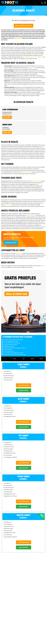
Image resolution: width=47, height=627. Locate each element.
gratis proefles (18, 38)
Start (5, 358)
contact (43, 265)
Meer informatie (23, 385)
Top (23, 358)
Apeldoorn (30, 57)
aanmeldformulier (31, 215)
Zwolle (25, 57)
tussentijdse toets (27, 172)
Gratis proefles (23, 390)
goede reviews (8, 204)
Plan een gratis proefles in (23, 25)
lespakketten (18, 253)
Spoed (32, 358)
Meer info (7, 117)
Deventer (35, 57)
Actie (14, 358)
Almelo (41, 57)
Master (41, 358)
